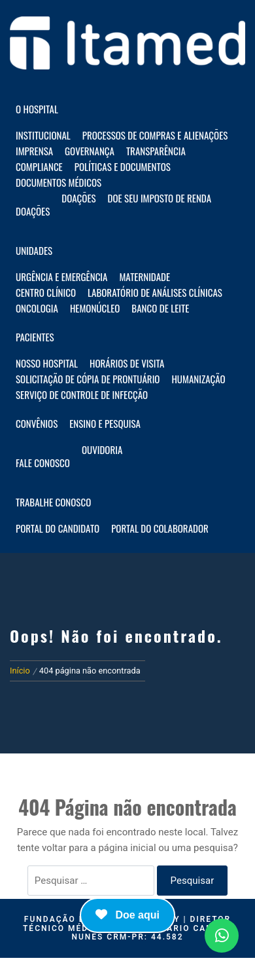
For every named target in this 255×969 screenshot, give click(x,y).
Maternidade (144, 276)
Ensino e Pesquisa (105, 423)
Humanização (198, 378)
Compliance (39, 166)
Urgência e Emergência (61, 276)
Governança (89, 150)
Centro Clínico (46, 292)
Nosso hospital (47, 363)
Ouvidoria (102, 449)
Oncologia (37, 308)
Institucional (43, 135)
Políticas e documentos (123, 166)
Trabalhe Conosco (53, 502)
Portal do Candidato (57, 528)
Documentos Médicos (58, 182)
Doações (33, 211)
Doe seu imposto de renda (159, 198)
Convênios (37, 423)
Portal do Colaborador (160, 528)
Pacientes (35, 337)
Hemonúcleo (95, 308)
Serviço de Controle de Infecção (82, 394)
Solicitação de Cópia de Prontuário (88, 378)
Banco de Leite (160, 308)
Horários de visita (127, 363)
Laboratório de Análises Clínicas (155, 292)
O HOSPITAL (37, 109)
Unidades (34, 250)
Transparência (156, 150)
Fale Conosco (43, 462)
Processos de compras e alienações (155, 135)
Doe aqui (127, 915)
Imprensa (34, 150)
